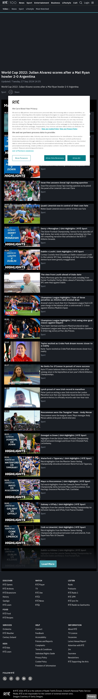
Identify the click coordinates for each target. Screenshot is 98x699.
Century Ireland (9, 637)
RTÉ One (39, 592)
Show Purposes (21, 158)
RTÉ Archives (8, 588)
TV (36, 588)
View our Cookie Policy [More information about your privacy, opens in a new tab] (50, 129)
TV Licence (72, 633)
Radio (70, 584)
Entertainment (41, 3)
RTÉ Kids (6, 647)
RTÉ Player (40, 584)
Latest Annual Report (77, 641)
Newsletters (73, 657)
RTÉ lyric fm (73, 601)
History (6, 596)
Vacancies (72, 637)
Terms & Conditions (43, 649)
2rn (69, 649)
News (21, 3)
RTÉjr (37, 605)
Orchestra (7, 629)
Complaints (40, 645)
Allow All (76, 158)
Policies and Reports (44, 641)
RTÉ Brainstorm (9, 592)
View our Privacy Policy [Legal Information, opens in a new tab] (68, 129)
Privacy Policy (41, 657)
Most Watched (42, 9)
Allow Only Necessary (55, 158)
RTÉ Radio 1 (73, 592)
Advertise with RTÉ (76, 645)
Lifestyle (66, 3)
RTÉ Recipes (8, 617)
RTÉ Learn (7, 605)
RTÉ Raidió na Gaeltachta (79, 605)
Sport (29, 3)
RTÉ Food (7, 613)
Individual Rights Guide (45, 653)
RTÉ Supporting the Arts (78, 661)
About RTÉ (72, 629)
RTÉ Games (8, 584)
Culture (77, 3)
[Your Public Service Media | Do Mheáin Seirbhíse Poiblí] (7, 694)
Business (55, 3)
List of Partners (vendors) (22, 151)
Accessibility (40, 637)
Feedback (39, 633)
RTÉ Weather (8, 633)
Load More (48, 563)
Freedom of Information (45, 665)
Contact (38, 629)
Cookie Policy (41, 661)
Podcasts (72, 588)
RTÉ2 (37, 596)
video (5, 9)
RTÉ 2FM (71, 596)
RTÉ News (39, 601)
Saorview (72, 653)
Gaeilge (6, 601)
